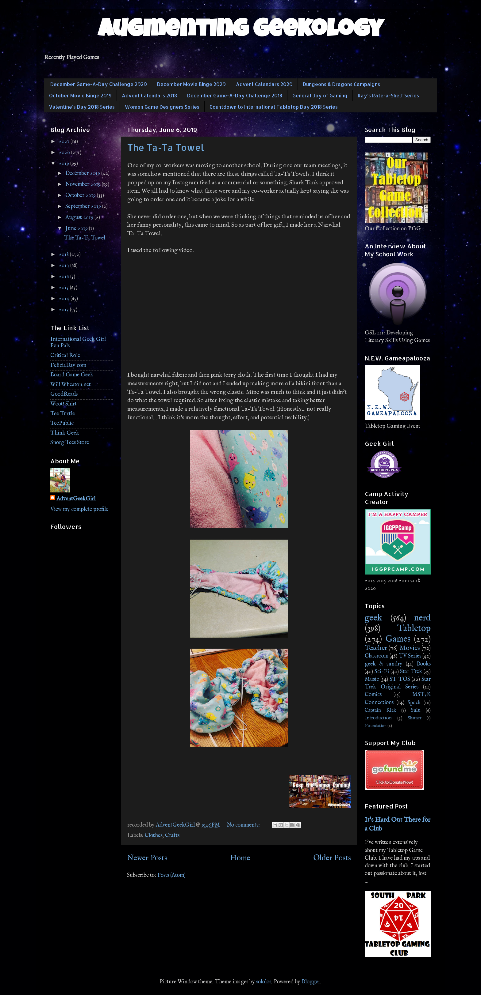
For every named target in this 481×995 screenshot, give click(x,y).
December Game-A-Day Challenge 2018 (234, 95)
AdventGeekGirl (75, 499)
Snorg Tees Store (69, 442)
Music (372, 679)
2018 (64, 254)
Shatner (414, 718)
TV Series (410, 656)
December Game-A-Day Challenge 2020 (98, 84)
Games (398, 639)
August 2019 (79, 217)
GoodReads (64, 394)
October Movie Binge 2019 (80, 95)
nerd (422, 618)
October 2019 (81, 195)
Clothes (153, 835)
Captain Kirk (380, 710)
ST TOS (400, 679)
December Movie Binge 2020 (191, 84)
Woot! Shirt (63, 404)
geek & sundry (383, 664)
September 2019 (83, 206)
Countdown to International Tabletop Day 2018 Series (274, 107)
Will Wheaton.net (70, 384)
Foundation (376, 726)
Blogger (311, 982)
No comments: (244, 825)
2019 (64, 163)
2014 (65, 298)
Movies (409, 648)
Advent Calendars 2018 (149, 95)
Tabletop (414, 628)
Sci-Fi (382, 671)
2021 (65, 141)
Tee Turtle (62, 413)
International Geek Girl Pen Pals (78, 343)
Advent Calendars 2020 (264, 84)
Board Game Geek (71, 375)
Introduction (378, 718)
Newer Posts (147, 858)
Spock (414, 702)
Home (240, 858)
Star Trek (411, 671)
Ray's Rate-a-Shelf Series (388, 95)
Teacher (376, 648)
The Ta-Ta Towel (165, 147)
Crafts (172, 835)
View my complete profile (79, 509)
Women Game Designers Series (162, 107)
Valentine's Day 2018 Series (82, 107)
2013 (64, 309)
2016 (64, 276)
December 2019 (83, 173)
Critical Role (65, 355)
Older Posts (332, 858)
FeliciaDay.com (68, 365)
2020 (65, 152)
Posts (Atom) (171, 875)
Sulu (416, 710)
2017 (64, 265)
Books (424, 664)
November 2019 (83, 184)
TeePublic (62, 423)
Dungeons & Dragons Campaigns (341, 84)
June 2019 (77, 228)
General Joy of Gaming (320, 95)
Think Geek (64, 433)
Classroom (376, 656)
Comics (373, 694)
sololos (263, 982)
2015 (64, 287)
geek (373, 618)
